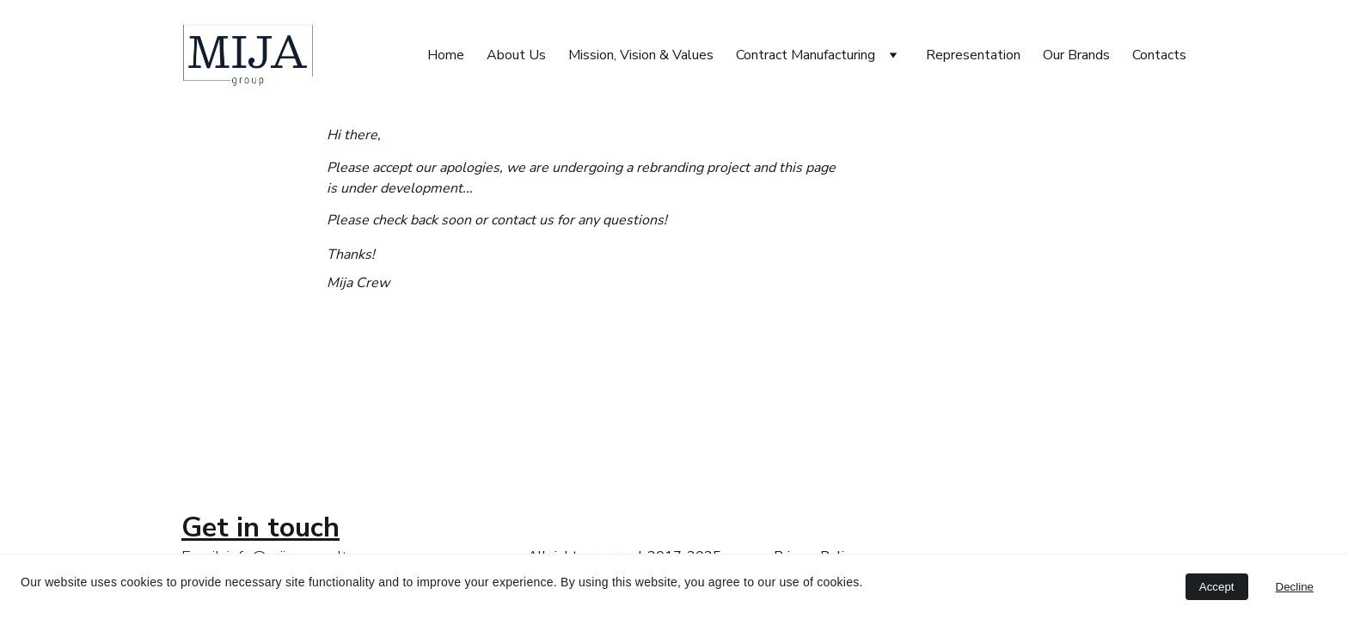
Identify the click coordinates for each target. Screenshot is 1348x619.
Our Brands (1076, 55)
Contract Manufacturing (805, 55)
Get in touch (260, 527)
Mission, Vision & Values (641, 55)
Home (445, 55)
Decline (1295, 586)
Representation (973, 55)
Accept (1217, 586)
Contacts (1159, 55)
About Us (516, 55)
